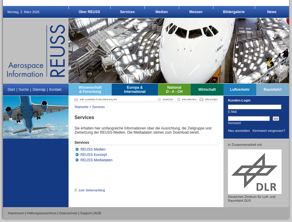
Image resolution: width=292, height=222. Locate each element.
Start (11, 89)
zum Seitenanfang (91, 190)
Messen (195, 12)
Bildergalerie (234, 12)
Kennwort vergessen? (269, 130)
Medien (162, 12)
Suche (24, 89)
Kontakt (55, 89)
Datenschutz (68, 213)
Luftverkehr (240, 89)
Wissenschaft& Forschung (90, 89)
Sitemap (39, 89)
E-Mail (232, 111)
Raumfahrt (273, 89)
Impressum (16, 213)
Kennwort (234, 122)
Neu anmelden (239, 130)
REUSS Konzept (93, 155)
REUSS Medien (92, 149)
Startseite (81, 107)
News (272, 12)
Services (127, 12)
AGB (97, 213)
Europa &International (134, 89)
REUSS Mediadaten (96, 160)
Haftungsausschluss (42, 213)
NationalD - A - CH (174, 89)
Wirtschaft (207, 89)
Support (86, 213)
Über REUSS (89, 12)
